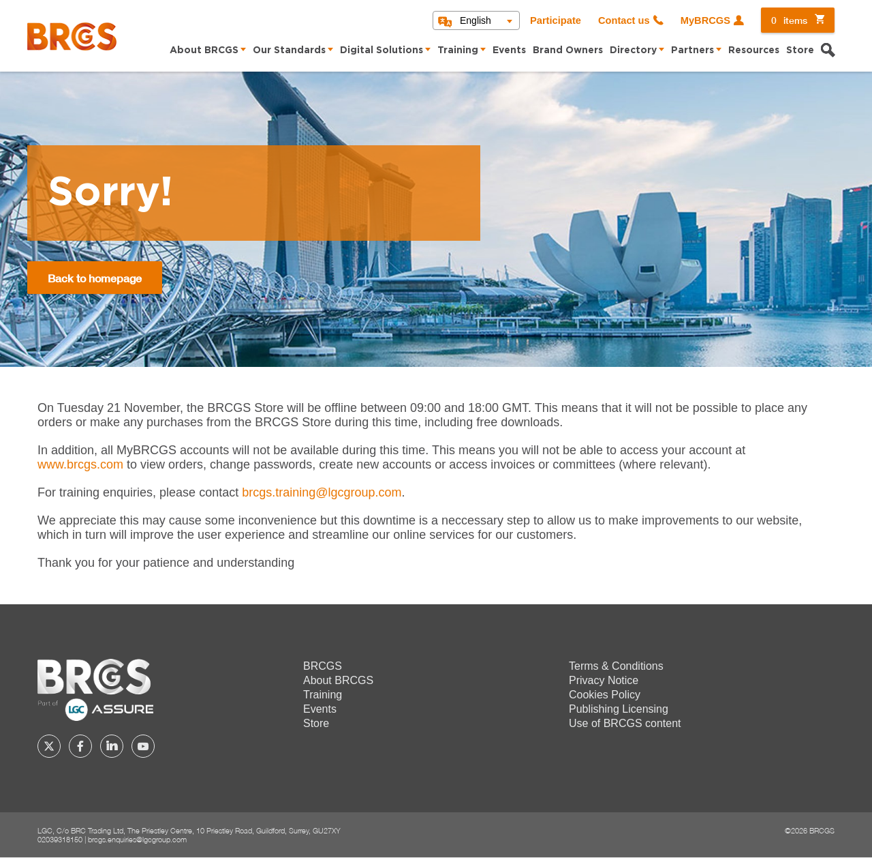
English (475, 20)
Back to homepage (95, 277)
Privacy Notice (603, 680)
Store (800, 50)
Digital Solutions (381, 50)
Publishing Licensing (618, 709)
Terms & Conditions (616, 666)
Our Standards (289, 50)
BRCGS (322, 666)
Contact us (624, 20)
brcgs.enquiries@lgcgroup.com (137, 839)
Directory (633, 50)
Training (457, 50)
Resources (753, 50)
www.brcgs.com (80, 464)
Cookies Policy (604, 694)
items (789, 20)
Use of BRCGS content (625, 723)
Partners (692, 50)
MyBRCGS (705, 20)
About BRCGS (204, 50)
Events (509, 50)
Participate (555, 20)
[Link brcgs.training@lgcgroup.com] (321, 492)
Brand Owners (568, 50)
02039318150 (59, 839)
